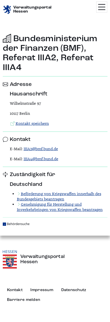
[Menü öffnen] (101, 7)
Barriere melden (23, 300)
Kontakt (15, 290)
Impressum (41, 290)
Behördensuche (18, 224)
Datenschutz (73, 290)
